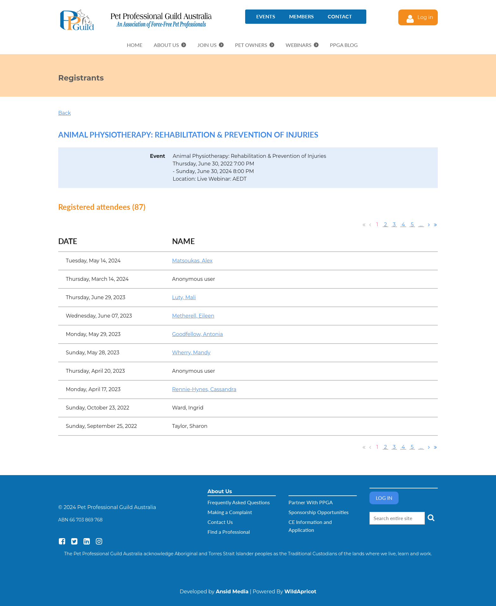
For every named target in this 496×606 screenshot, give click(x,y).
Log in (425, 17)
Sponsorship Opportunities (318, 512)
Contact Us (220, 522)
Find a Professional (229, 532)
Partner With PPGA (310, 502)
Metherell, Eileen (193, 316)
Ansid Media (232, 592)
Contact (340, 16)
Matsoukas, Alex (192, 261)
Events (265, 16)
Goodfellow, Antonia (197, 334)
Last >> (435, 225)
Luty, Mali (184, 297)
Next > (428, 225)
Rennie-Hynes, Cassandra (204, 389)
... (421, 225)
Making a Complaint (230, 512)
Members (301, 16)
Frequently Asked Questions (239, 502)
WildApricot (300, 592)
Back (64, 113)
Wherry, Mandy (191, 353)
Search (431, 517)
